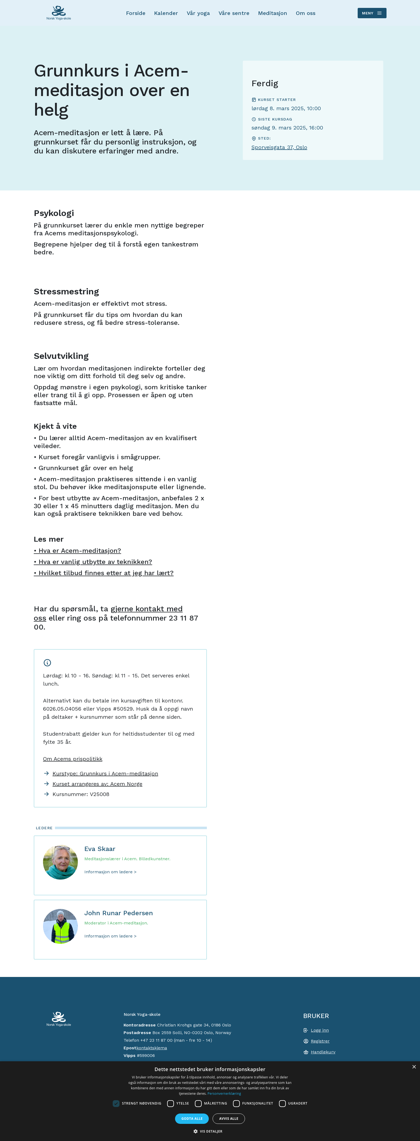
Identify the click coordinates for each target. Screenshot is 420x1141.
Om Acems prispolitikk (72, 758)
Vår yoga (198, 13)
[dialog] (210, 1101)
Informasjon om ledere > (110, 871)
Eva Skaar (99, 849)
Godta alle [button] (192, 1118)
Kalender (166, 13)
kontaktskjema (151, 1047)
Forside (135, 13)
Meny (371, 13)
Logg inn (320, 1030)
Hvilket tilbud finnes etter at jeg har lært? (106, 573)
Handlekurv (323, 1051)
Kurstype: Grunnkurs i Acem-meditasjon (105, 773)
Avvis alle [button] (228, 1118)
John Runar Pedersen (118, 913)
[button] (210, 1131)
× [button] (414, 1067)
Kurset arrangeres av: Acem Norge (97, 784)
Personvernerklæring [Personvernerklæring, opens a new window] (224, 1093)
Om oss (305, 13)
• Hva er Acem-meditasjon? (77, 550)
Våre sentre (234, 13)
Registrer (320, 1041)
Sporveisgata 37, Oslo (279, 147)
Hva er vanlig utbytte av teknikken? (95, 562)
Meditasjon (272, 13)
